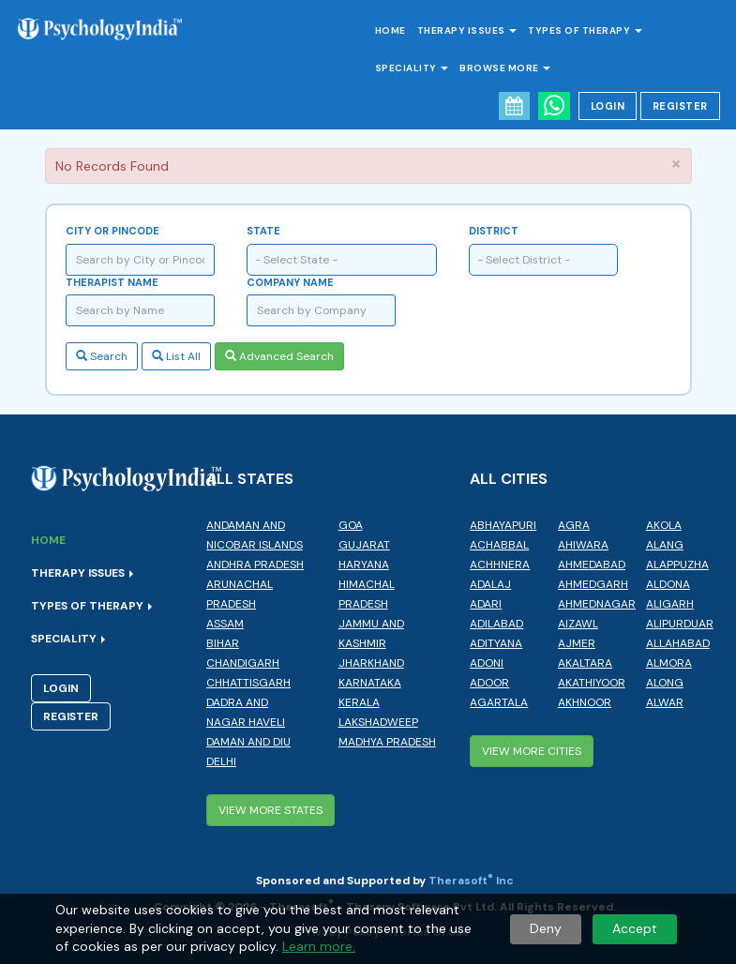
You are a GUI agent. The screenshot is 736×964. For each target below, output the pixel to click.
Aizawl (578, 623)
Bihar (222, 643)
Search (102, 356)
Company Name (290, 282)
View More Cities (531, 751)
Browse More (504, 68)
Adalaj (490, 584)
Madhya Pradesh (387, 741)
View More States (270, 810)
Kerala (359, 702)
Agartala (499, 702)
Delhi (221, 761)
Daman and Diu (248, 741)
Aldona (668, 584)
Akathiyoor (591, 682)
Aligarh (670, 603)
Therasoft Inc (471, 880)
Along (664, 682)
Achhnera (500, 564)
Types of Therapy (585, 30)
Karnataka (369, 682)
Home (390, 30)
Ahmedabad (591, 564)
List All (176, 356)
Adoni (486, 662)
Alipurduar (679, 623)
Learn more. (318, 946)
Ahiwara (583, 544)
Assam (225, 623)
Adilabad (496, 623)
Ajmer (576, 643)
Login (608, 106)
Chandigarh (242, 662)
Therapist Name (112, 282)
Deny (546, 928)
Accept (634, 928)
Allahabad (678, 643)
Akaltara (585, 662)
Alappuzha (677, 564)
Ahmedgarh (593, 584)
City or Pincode (112, 230)
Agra (574, 525)
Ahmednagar (597, 603)
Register (680, 106)
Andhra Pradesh (255, 564)
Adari (486, 603)
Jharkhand (371, 662)
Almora (669, 662)
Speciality (412, 68)
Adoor (489, 682)
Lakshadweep (378, 722)
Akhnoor (584, 702)
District (493, 230)
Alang (664, 544)
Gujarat (364, 544)
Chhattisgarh (248, 682)
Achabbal (499, 544)
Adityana (496, 643)
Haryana (363, 564)
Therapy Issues (467, 30)
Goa (350, 525)
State (263, 230)
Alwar (664, 702)
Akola (664, 525)
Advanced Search (279, 356)
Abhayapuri (503, 525)
